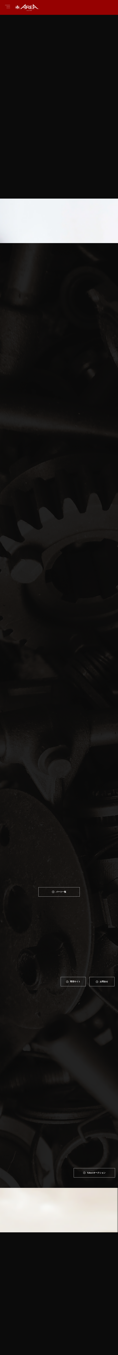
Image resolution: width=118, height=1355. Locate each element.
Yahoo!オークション (96, 1063)
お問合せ (104, 938)
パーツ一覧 (60, 846)
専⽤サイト (74, 938)
